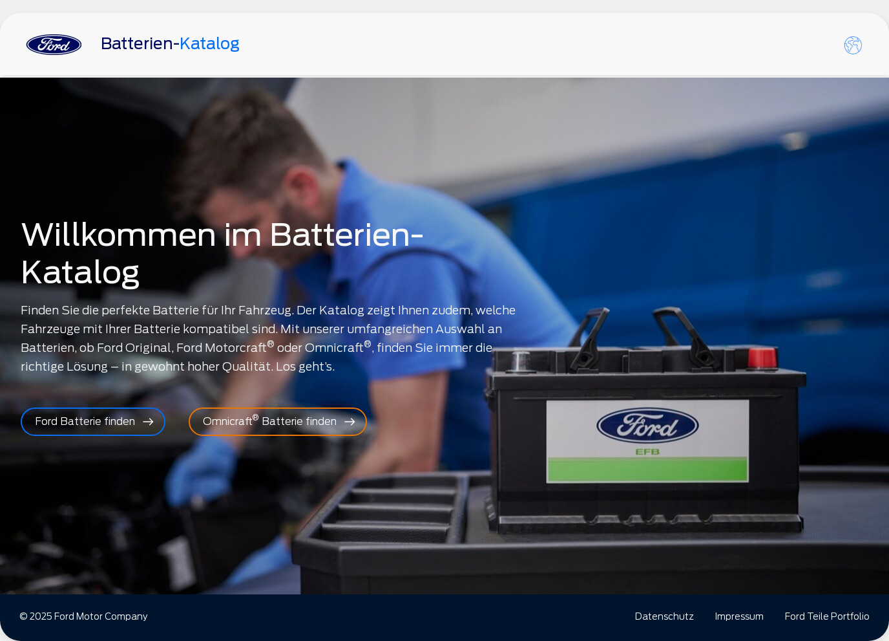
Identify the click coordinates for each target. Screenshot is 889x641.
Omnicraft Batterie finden (270, 420)
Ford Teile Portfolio (827, 616)
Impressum (739, 616)
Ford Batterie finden (85, 421)
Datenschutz (664, 616)
